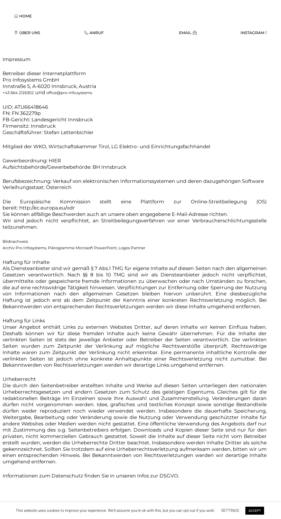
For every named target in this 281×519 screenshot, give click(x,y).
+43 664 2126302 (18, 92)
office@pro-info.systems (69, 92)
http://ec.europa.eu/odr (47, 208)
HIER (55, 161)
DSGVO (168, 476)
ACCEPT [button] (254, 511)
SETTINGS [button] (230, 510)
